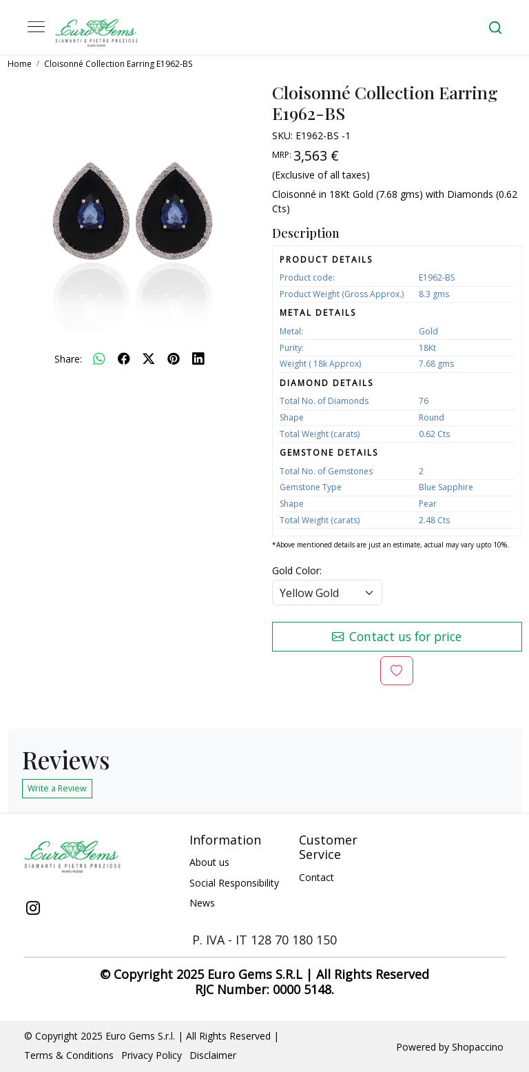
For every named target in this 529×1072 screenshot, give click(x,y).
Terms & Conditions (69, 1055)
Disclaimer (212, 1055)
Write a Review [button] (57, 788)
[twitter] (148, 358)
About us (209, 862)
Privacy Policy (151, 1055)
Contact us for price (396, 636)
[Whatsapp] (99, 358)
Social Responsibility (234, 882)
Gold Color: (297, 570)
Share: (68, 358)
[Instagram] (33, 909)
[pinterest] (173, 358)
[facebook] (124, 358)
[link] (495, 27)
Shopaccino (478, 1046)
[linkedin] (198, 358)
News (202, 902)
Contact (316, 877)
